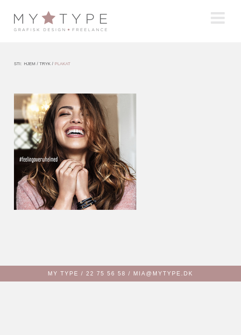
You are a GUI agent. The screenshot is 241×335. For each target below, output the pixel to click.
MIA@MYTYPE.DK (163, 273)
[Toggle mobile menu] (219, 17)
